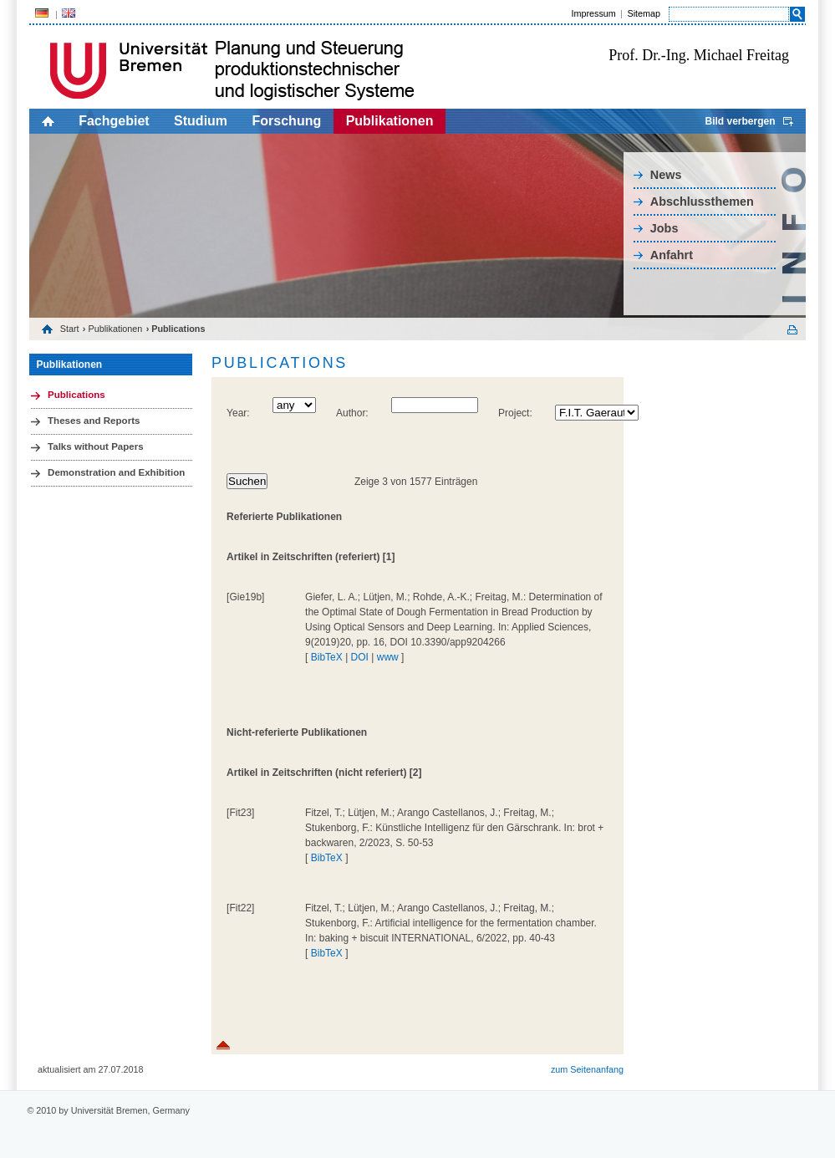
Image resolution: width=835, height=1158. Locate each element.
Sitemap (643, 13)
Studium (200, 121)
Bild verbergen (740, 121)
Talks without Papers (96, 446)
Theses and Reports (94, 421)
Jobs (664, 228)
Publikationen (390, 121)
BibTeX (327, 657)
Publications (76, 395)
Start (69, 329)
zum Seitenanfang (587, 1069)
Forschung (287, 121)
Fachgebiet (114, 121)
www (388, 657)
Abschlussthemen (702, 201)
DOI (360, 657)
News (666, 174)
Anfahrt (671, 255)
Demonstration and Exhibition (116, 472)
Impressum (593, 13)
